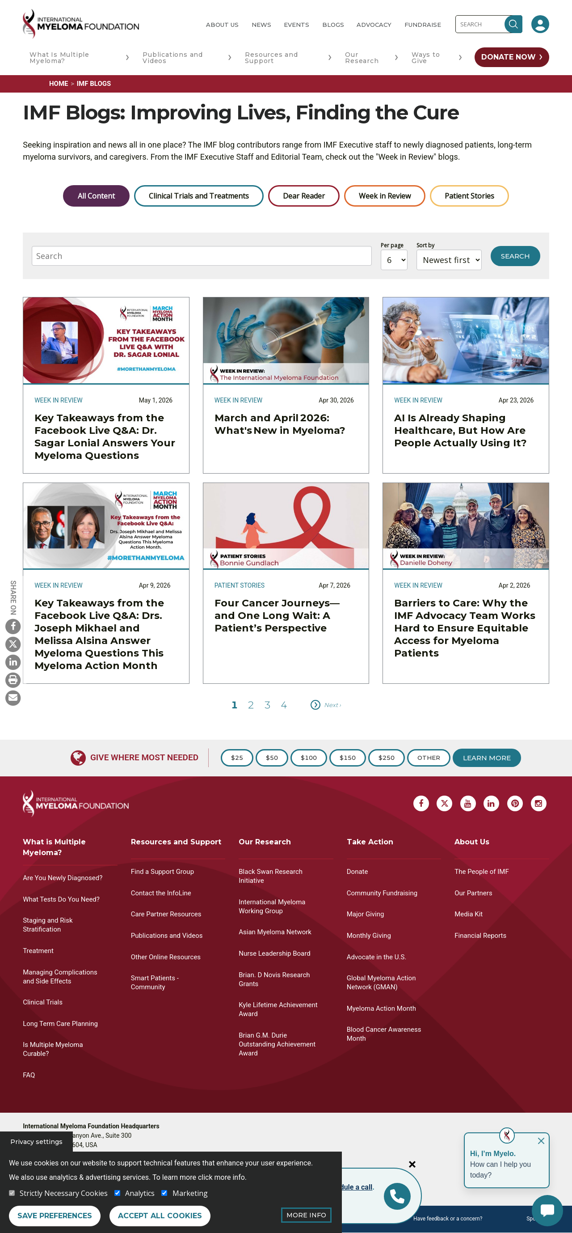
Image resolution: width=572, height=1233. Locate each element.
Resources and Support (271, 58)
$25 (237, 757)
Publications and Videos (173, 58)
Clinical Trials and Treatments (199, 196)
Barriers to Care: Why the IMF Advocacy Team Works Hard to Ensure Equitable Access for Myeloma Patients (464, 628)
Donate (357, 872)
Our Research (362, 58)
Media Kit (468, 914)
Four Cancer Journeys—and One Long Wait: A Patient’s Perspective (277, 615)
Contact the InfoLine (161, 893)
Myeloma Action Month (381, 1008)
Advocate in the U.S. (377, 957)
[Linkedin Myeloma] (13, 662)
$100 (309, 757)
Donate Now (508, 57)
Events (296, 24)
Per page (392, 245)
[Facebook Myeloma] (13, 626)
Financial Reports (480, 936)
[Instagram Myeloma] (539, 803)
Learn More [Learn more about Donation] (487, 758)
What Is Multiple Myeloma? (59, 58)
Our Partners (473, 893)
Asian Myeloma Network (275, 932)
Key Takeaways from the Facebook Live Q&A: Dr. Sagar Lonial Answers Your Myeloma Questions (104, 437)
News (261, 24)
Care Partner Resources (166, 914)
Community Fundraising (382, 893)
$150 (348, 757)
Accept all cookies (160, 1216)
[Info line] (397, 1196)
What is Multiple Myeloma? (54, 847)
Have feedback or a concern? (447, 1219)
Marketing (190, 1193)
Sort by (425, 245)
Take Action (370, 842)
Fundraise (422, 24)
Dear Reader (304, 196)
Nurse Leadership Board (274, 953)
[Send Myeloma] (13, 698)
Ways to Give (426, 58)
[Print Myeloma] (13, 680)
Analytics (140, 1193)
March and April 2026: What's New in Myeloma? (280, 424)
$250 (387, 757)
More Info (306, 1215)
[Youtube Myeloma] (468, 803)
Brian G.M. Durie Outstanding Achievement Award (277, 1044)
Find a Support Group (162, 872)
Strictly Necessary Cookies (64, 1193)
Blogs (333, 24)
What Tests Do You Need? (61, 899)
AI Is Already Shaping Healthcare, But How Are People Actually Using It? (460, 430)
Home (58, 84)
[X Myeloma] (13, 644)
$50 (272, 757)
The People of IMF (481, 872)
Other (428, 757)
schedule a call (348, 1187)
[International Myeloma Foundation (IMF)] (107, 24)
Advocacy (374, 24)
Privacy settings (36, 1142)
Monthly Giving (369, 936)
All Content (96, 196)
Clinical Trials (43, 1002)
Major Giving (365, 914)
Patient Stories (469, 196)
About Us (222, 24)
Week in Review (385, 196)
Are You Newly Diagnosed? (62, 878)
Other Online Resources (166, 957)
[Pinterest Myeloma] (515, 803)
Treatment (38, 951)
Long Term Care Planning (60, 1024)
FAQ (29, 1075)
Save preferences (54, 1216)
